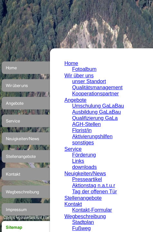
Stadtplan (83, 222)
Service (72, 149)
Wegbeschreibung (85, 216)
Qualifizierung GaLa (95, 118)
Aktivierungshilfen (92, 136)
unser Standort (89, 81)
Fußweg (81, 228)
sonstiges (83, 142)
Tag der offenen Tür (94, 191)
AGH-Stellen (86, 124)
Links (78, 161)
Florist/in (81, 130)
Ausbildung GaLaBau (96, 112)
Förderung (84, 155)
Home (71, 63)
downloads (84, 167)
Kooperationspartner (95, 93)
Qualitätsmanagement (97, 87)
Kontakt (73, 204)
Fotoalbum (84, 69)
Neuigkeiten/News (85, 173)
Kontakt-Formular (92, 210)
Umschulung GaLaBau (98, 106)
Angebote (75, 100)
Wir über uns (79, 75)
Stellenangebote (83, 198)
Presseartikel (87, 179)
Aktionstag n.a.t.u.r (93, 185)
